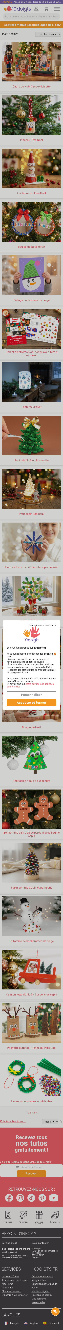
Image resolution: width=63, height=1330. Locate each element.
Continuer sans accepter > (42, 625)
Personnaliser (31, 695)
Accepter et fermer (31, 702)
